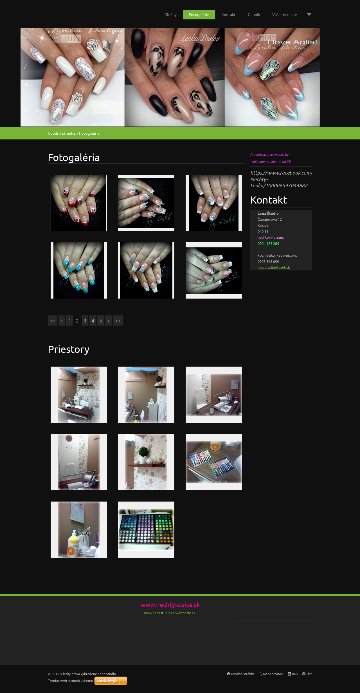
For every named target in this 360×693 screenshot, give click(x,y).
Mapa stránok (273, 673)
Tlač (309, 673)
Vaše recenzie (284, 14)
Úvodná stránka (61, 133)
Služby (171, 14)
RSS (295, 673)
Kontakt (228, 14)
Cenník (254, 14)
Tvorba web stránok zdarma (70, 681)
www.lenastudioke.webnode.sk (169, 612)
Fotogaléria (199, 14)
